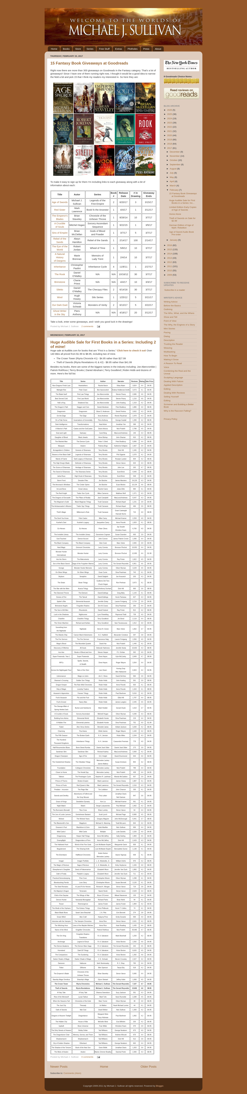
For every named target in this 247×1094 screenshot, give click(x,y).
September (175, 164)
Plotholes (133, 48)
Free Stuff (104, 48)
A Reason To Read (173, 363)
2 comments (87, 326)
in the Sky (60, 314)
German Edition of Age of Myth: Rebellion (181, 226)
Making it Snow (171, 359)
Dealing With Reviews (174, 393)
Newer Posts (58, 1066)
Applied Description (173, 385)
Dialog (167, 336)
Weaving (168, 348)
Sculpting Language (173, 377)
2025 (170, 114)
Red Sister (59, 210)
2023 (170, 122)
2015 (170, 249)
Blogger (159, 1086)
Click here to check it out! (131, 350)
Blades (59, 219)
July (172, 173)
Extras (118, 48)
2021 (170, 131)
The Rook (60, 274)
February (174, 190)
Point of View (170, 321)
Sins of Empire (60, 233)
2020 (170, 135)
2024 (170, 118)
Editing (167, 389)
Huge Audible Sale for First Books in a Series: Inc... (182, 201)
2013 (170, 258)
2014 (170, 253)
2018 (170, 144)
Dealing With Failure (173, 381)
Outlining (168, 309)
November (175, 156)
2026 (170, 110)
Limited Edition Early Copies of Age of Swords (182, 208)
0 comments (87, 1057)
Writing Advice (170, 302)
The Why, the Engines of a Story (179, 325)
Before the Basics (172, 305)
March (173, 185)
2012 (170, 262)
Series (90, 48)
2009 (170, 275)
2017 (170, 148)
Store (78, 48)
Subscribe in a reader (174, 290)
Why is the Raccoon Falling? (177, 411)
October (174, 160)
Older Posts (149, 1066)
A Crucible (59, 223)
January (174, 240)
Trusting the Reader (173, 344)
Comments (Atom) (72, 1073)
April (172, 181)
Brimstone (59, 282)
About (158, 48)
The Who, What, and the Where (179, 313)
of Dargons (60, 261)
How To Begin (170, 355)
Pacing (167, 332)
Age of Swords (60, 202)
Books (66, 48)
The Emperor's (60, 215)
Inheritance (60, 266)
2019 (170, 139)
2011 (170, 266)
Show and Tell (170, 317)
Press (146, 48)
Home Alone (175, 214)
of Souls (59, 227)
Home (54, 48)
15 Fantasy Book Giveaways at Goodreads (89, 63)
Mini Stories (169, 328)
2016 (170, 245)
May (172, 177)
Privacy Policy (170, 419)
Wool (59, 297)
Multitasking (169, 352)
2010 (170, 270)
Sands (59, 242)
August (173, 168)
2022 (170, 127)
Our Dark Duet (59, 305)
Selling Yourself (171, 396)
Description (169, 340)
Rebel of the (59, 238)
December (175, 152)
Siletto (60, 289)
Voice (166, 367)
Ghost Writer (59, 311)
